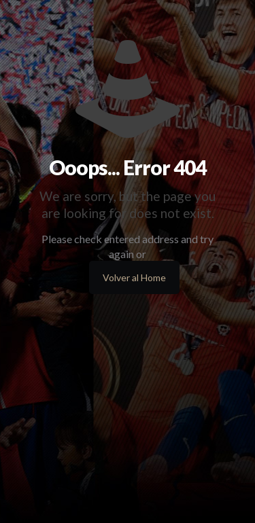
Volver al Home (134, 277)
